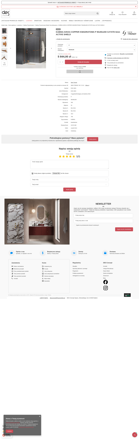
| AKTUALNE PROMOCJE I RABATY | (12, 20)
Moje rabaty (47, 278)
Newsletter (103, 204)
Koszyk (46, 268)
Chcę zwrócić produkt (19, 273)
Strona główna (12, 25)
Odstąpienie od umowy (78, 275)
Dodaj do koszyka (83, 62)
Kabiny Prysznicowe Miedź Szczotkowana (46, 25)
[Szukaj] (97, 13)
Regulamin (75, 271)
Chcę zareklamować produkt (21, 271)
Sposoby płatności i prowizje (80, 268)
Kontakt (16, 278)
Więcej (87, 85)
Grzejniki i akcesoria (51, 20)
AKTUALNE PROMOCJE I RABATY (67, 2)
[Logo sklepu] (5, 13)
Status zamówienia (19, 266)
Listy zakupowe (122, 14)
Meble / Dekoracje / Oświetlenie (81, 20)
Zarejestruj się (48, 266)
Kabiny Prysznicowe (28, 25)
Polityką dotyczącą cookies (13, 422)
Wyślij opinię (69, 189)
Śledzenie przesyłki (19, 268)
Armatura (38, 20)
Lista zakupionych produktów (51, 273)
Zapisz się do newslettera (124, 229)
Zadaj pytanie (92, 139)
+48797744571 (44, 298)
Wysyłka (75, 266)
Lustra (97, 20)
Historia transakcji (49, 276)
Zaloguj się (112, 14)
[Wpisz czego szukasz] (81, 13)
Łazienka (29, 20)
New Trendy (74, 82)
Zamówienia (16, 263)
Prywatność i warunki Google (26, 427)
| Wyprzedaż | (107, 20)
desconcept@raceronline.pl (57, 298)
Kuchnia (64, 20)
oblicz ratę (116, 67)
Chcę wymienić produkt (20, 276)
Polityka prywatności (78, 273)
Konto (44, 263)
